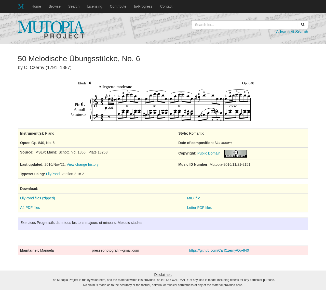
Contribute (118, 6)
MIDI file (193, 198)
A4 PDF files (30, 208)
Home (36, 6)
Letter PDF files (199, 208)
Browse (55, 6)
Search (73, 6)
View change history (83, 164)
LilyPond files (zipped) (37, 198)
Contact (166, 6)
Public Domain (208, 153)
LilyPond (53, 174)
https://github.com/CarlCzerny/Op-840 (219, 250)
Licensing (94, 6)
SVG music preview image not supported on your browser (163, 101)
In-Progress (143, 6)
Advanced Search (292, 32)
